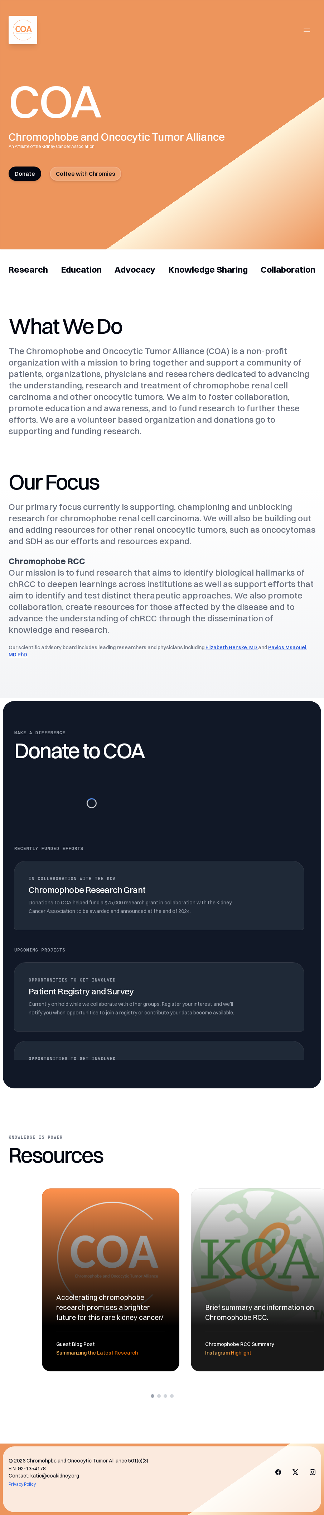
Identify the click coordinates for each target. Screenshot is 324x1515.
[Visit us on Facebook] (278, 1472)
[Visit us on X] (295, 1472)
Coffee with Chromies (85, 173)
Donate (25, 173)
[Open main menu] (306, 30)
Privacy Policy (22, 1484)
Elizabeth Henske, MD (231, 647)
